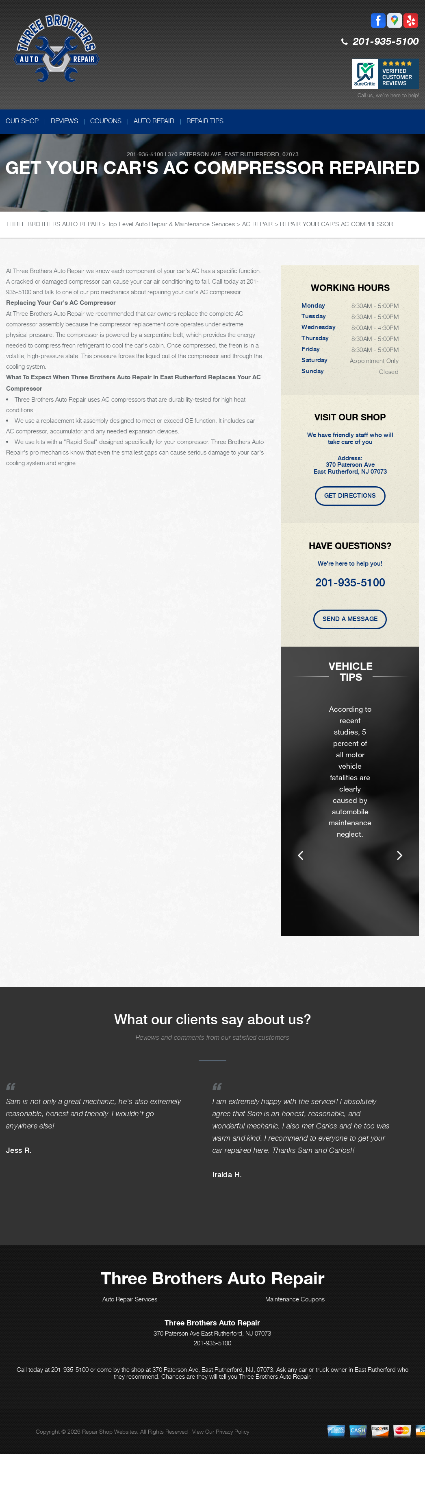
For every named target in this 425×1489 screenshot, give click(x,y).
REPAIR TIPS (204, 121)
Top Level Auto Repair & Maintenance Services (171, 223)
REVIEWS (64, 121)
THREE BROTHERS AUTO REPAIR (53, 223)
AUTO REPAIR (154, 121)
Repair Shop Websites (109, 1454)
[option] (350, 803)
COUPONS (105, 121)
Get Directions (350, 495)
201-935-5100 (386, 42)
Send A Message (350, 619)
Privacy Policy (232, 1454)
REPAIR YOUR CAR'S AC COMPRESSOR (336, 223)
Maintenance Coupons (295, 1321)
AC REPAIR (257, 223)
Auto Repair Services (129, 1321)
